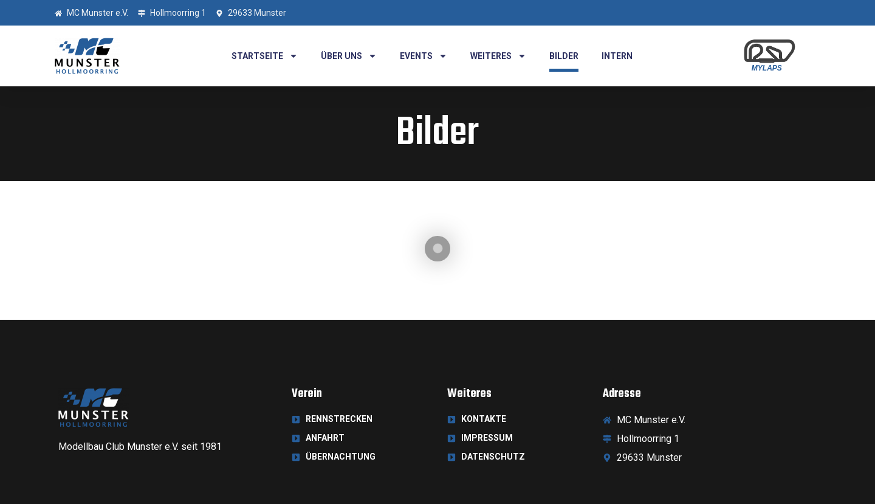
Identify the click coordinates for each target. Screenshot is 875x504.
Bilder (563, 56)
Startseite (265, 56)
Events (423, 56)
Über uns (349, 56)
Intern (617, 56)
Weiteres (498, 56)
